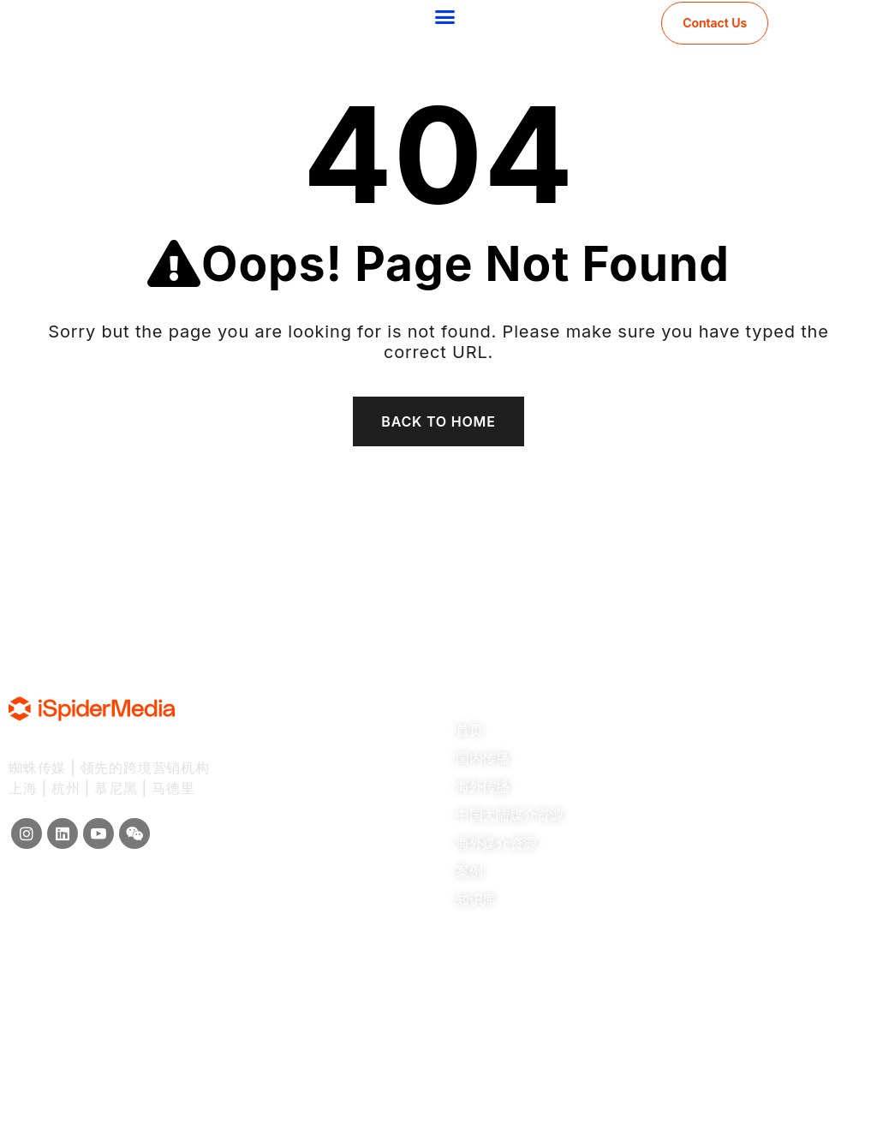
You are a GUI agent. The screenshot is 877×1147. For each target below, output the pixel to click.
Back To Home (438, 421)
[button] (445, 17)
